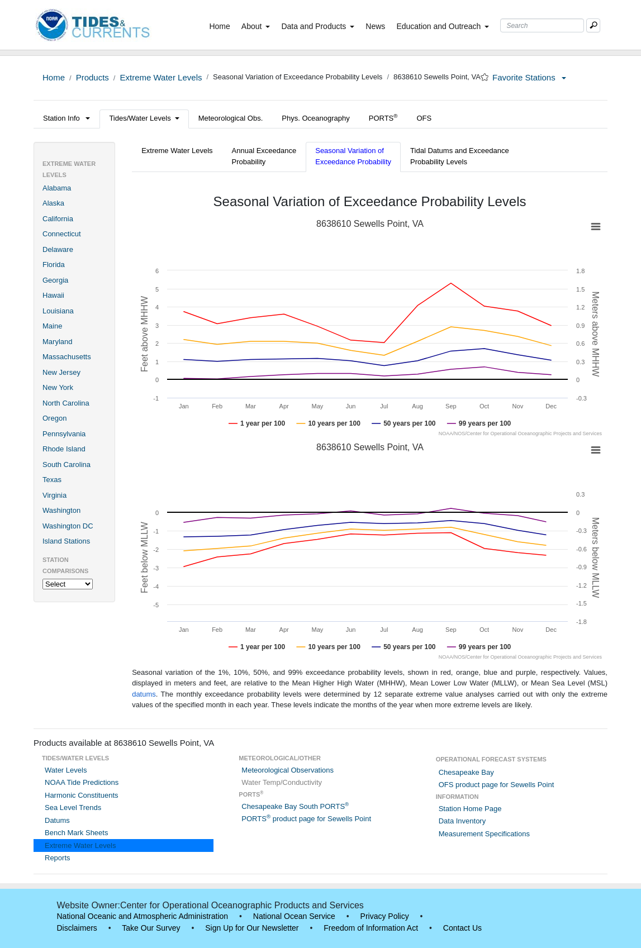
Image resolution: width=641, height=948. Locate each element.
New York (57, 387)
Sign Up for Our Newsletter (251, 927)
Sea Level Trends (73, 807)
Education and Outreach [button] (442, 26)
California (57, 219)
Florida (53, 264)
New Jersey (61, 372)
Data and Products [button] (317, 26)
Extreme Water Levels (161, 77)
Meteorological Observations (287, 770)
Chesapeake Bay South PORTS (295, 806)
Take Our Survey (151, 927)
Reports (57, 858)
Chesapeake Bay (466, 772)
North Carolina (65, 403)
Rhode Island (64, 449)
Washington (61, 510)
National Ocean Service (294, 916)
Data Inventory (462, 821)
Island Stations (66, 541)
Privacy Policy (384, 916)
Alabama (56, 188)
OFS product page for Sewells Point (496, 784)
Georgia (55, 280)
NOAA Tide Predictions (81, 782)
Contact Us (462, 927)
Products (92, 77)
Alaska (53, 203)
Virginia (54, 495)
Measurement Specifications (484, 834)
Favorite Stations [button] (529, 77)
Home (221, 26)
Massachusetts (66, 356)
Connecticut (61, 234)
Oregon (54, 418)
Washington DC (67, 526)
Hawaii (53, 295)
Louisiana (58, 311)
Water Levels (66, 770)
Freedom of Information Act (371, 927)
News (375, 26)
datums (144, 694)
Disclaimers (77, 927)
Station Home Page (470, 808)
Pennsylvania (64, 434)
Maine (52, 326)
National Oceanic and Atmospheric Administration (143, 916)
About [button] (255, 26)
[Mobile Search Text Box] (593, 25)
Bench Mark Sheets (76, 832)
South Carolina (66, 464)
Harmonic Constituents (81, 795)
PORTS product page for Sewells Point (306, 818)
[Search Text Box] (542, 25)
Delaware (57, 249)
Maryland (57, 341)
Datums (57, 820)
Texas (51, 479)
